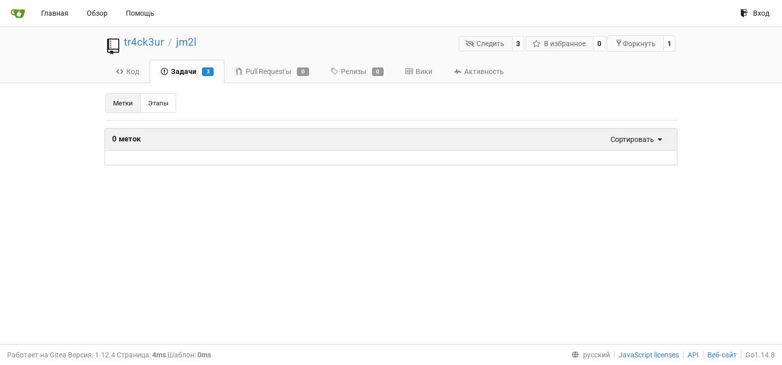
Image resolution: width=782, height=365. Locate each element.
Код (127, 71)
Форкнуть (635, 43)
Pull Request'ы (272, 72)
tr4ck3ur (144, 42)
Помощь (140, 13)
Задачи (187, 72)
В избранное (559, 44)
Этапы (158, 103)
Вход (755, 13)
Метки (123, 103)
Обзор (97, 13)
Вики (418, 71)
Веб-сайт (722, 355)
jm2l (186, 42)
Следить (485, 44)
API (693, 355)
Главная (55, 13)
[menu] (633, 139)
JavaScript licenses (649, 355)
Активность (479, 71)
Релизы (357, 72)
